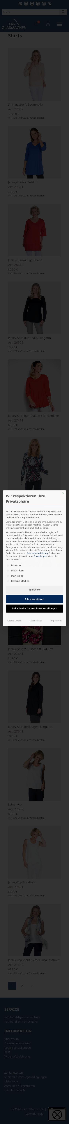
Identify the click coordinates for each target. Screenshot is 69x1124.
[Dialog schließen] (63, 447)
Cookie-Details (14, 574)
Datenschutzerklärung (37, 507)
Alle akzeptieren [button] (34, 553)
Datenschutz (36, 574)
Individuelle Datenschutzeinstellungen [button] (34, 562)
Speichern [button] (34, 543)
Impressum (56, 574)
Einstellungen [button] (40, 510)
